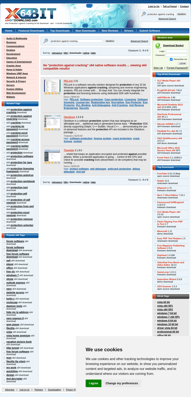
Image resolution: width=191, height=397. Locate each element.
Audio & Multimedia (16, 38)
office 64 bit (164, 335)
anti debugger (98, 168)
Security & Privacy (16, 81)
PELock (68, 81)
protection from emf (22, 206)
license (68, 141)
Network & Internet (16, 77)
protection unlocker (22, 225)
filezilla (10, 328)
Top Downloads (59, 30)
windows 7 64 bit (167, 313)
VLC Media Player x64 (168, 80)
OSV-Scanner (164, 286)
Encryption (117, 102)
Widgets (10, 97)
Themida (69, 150)
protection (17, 152)
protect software (79, 168)
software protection (81, 138)
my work (11, 367)
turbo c (10, 298)
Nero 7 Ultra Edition (167, 195)
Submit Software (149, 30)
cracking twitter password (17, 147)
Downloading (54, 389)
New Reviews (110, 30)
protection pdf (19, 193)
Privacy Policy (73, 389)
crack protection (122, 138)
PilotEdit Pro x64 (166, 131)
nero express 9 (15, 318)
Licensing (130, 99)
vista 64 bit (163, 302)
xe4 (8, 260)
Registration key (100, 102)
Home (9, 30)
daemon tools (14, 306)
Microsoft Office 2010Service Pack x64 (168, 149)
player (10, 264)
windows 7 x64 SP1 (168, 317)
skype (9, 279)
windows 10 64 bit (167, 324)
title (66, 53)
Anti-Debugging (101, 105)
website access (15, 292)
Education (11, 58)
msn (8, 357)
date (93, 53)
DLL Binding (83, 105)
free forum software (17, 351)
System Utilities (14, 89)
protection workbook (23, 181)
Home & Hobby (14, 69)
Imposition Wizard (166, 279)
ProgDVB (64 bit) (166, 90)
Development (13, 54)
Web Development (16, 93)
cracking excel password (16, 134)
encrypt (80, 171)
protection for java (21, 162)
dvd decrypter (14, 378)
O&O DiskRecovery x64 (169, 138)
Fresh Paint (163, 157)
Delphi (160, 181)
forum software (15, 241)
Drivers (128, 30)
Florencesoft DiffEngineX (170, 202)
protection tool (19, 187)
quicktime (12, 371)
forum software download (15, 249)
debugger (69, 171)
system (77, 141)
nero (9, 288)
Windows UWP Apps (17, 73)
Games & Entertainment (19, 62)
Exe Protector (134, 102)
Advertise (9, 389)
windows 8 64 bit (167, 320)
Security (84, 108)
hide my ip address (17, 312)
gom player (12, 324)
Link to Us (154, 6)
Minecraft (162, 231)
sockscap (12, 302)
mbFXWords (163, 97)
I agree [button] (93, 383)
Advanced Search (167, 18)
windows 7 (12, 275)
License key (83, 102)
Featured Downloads (31, 30)
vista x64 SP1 (165, 305)
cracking (16, 122)
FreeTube (162, 173)
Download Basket (173, 45)
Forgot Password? (177, 67)
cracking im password (15, 128)
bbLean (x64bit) (165, 124)
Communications (15, 46)
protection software (22, 156)
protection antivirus (22, 175)
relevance (57, 53)
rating (86, 53)
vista (9, 332)
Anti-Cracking (120, 105)
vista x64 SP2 (165, 309)
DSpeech (162, 188)
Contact (184, 6)
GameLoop (163, 272)
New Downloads (86, 30)
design (10, 375)
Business (11, 42)
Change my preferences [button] (122, 383)
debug (136, 168)
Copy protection (114, 99)
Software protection (91, 99)
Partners (38, 389)
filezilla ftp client (15, 361)
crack (136, 138)
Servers (10, 85)
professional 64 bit (168, 331)
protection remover (22, 219)
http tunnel (12, 348)
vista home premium (18, 335)
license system (102, 138)
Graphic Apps (13, 65)
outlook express (15, 282)
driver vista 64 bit (167, 328)
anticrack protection (119, 168)
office (9, 268)
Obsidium (69, 117)
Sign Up (158, 67)
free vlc (10, 271)
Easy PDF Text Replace (169, 238)
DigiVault (162, 255)
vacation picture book (19, 341)
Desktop (10, 50)
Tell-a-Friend (170, 6)
